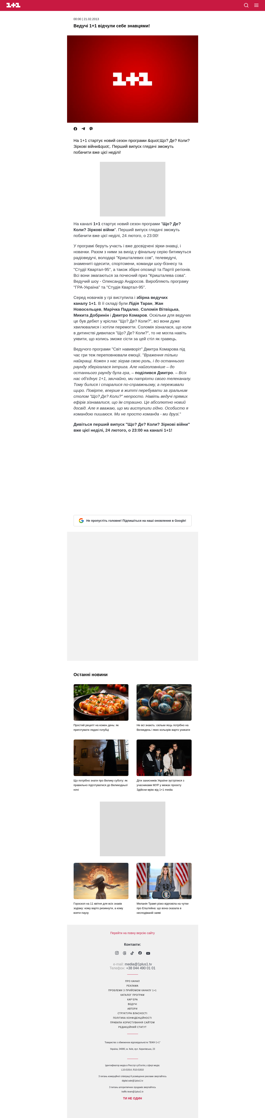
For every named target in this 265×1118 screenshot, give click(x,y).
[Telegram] (83, 129)
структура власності (132, 1013)
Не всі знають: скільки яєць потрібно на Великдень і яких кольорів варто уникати (163, 727)
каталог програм (133, 995)
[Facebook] (75, 129)
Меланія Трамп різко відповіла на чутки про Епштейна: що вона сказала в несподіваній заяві (162, 908)
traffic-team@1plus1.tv (132, 1091)
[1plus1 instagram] (117, 953)
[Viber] (91, 129)
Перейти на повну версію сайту (132, 933)
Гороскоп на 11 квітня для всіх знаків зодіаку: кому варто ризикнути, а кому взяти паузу (98, 908)
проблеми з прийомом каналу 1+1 (132, 990)
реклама (132, 986)
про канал (132, 981)
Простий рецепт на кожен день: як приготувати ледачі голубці (96, 727)
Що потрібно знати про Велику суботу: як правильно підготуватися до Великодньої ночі (101, 785)
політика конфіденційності (132, 1018)
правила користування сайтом (132, 1022)
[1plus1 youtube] (148, 954)
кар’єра (132, 999)
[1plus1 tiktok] (132, 953)
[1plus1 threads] (124, 953)
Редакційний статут (132, 1027)
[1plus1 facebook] (140, 953)
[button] (256, 5)
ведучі (132, 1004)
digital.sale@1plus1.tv (132, 1081)
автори (133, 1009)
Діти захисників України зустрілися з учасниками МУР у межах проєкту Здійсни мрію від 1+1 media (160, 785)
